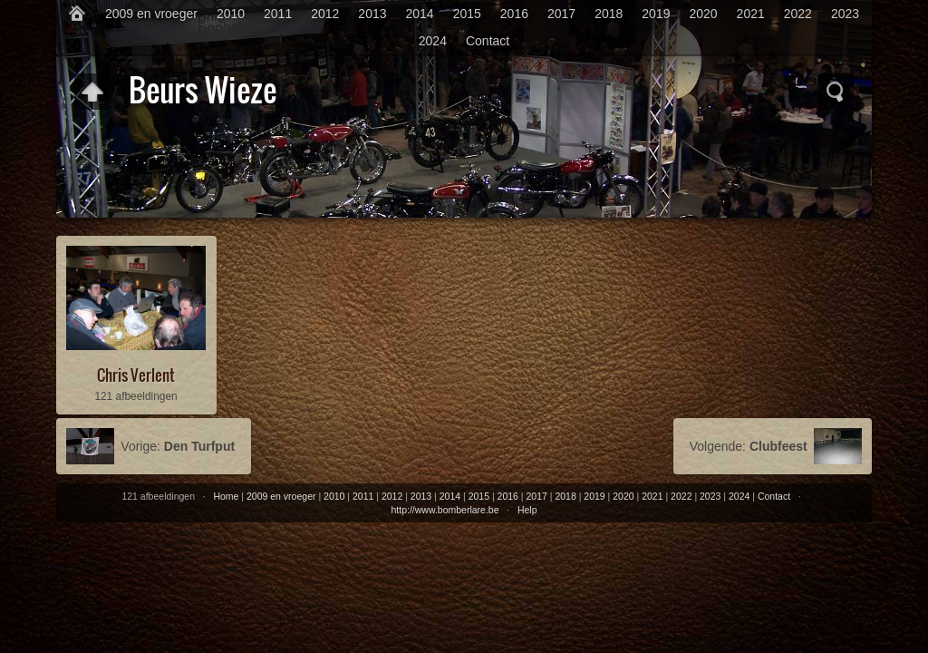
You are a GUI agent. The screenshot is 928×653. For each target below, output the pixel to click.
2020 (703, 13)
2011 (278, 13)
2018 (608, 13)
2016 (514, 13)
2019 (656, 13)
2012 (325, 13)
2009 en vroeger (151, 13)
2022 (798, 13)
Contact (487, 41)
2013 (372, 13)
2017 (561, 13)
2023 (845, 13)
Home (225, 496)
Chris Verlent (136, 375)
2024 (433, 41)
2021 (751, 13)
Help (527, 509)
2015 (467, 13)
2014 (420, 13)
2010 (231, 13)
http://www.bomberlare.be (444, 509)
